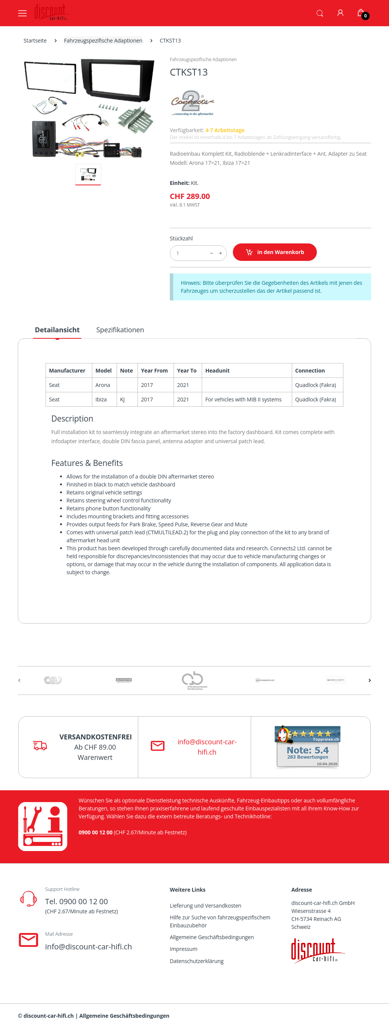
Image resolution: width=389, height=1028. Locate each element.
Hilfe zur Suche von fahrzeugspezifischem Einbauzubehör (220, 921)
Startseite (35, 40)
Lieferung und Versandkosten (205, 905)
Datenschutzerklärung (196, 961)
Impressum (184, 948)
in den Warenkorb (274, 252)
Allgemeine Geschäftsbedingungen (212, 937)
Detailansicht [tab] (57, 329)
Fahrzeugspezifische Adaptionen (103, 40)
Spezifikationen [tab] (120, 329)
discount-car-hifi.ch (49, 1015)
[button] (320, 12)
